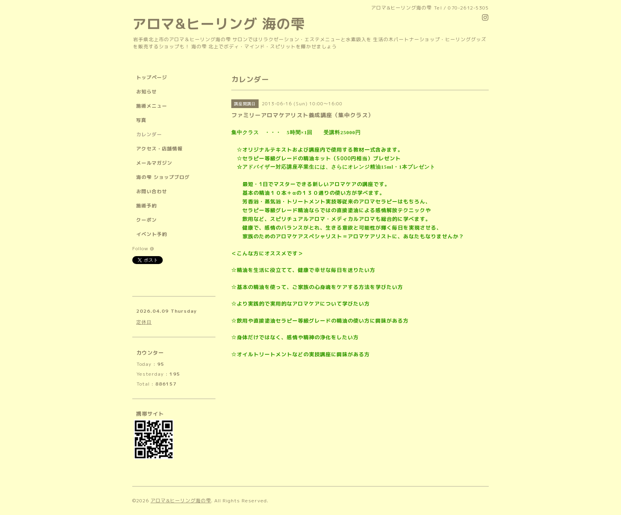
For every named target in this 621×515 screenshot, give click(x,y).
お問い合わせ (151, 191)
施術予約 (146, 205)
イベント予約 (151, 234)
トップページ (151, 77)
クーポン (146, 220)
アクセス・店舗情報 (159, 148)
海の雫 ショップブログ (163, 177)
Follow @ (143, 248)
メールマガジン (154, 163)
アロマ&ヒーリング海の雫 (180, 500)
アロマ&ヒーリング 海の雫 (218, 23)
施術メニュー (151, 106)
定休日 (144, 322)
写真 (141, 120)
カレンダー (149, 134)
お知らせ (146, 91)
